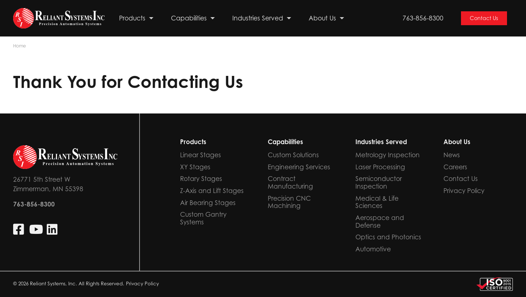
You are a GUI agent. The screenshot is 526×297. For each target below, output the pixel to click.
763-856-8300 (423, 18)
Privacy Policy (142, 283)
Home (19, 46)
